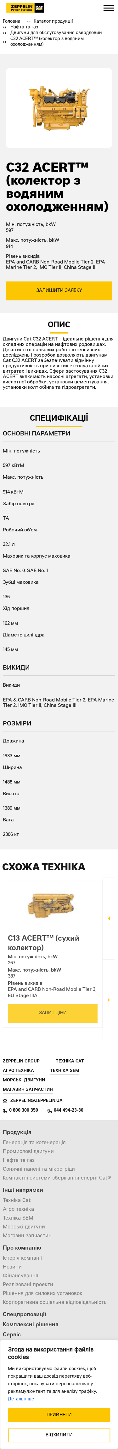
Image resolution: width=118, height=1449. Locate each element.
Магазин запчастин (28, 1090)
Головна (11, 22)
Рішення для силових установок (42, 1293)
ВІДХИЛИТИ (59, 1435)
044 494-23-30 (68, 1111)
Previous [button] (109, 918)
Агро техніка (18, 1071)
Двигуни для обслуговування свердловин (56, 33)
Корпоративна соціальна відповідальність (55, 1302)
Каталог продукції (53, 22)
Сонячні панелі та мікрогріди (39, 1169)
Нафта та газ (24, 27)
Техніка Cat (70, 1062)
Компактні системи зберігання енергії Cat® (57, 1178)
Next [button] (109, 1000)
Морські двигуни (24, 1081)
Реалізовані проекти (28, 1284)
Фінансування (20, 1276)
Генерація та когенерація (34, 1142)
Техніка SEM (64, 1071)
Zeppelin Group (21, 1062)
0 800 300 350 (23, 1111)
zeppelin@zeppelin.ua (36, 1101)
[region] (59, 1394)
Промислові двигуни (28, 1151)
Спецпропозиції (24, 1315)
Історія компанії (22, 1258)
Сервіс (12, 1335)
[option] (53, 951)
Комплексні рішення (31, 1325)
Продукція (17, 1133)
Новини (12, 1267)
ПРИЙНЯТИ (59, 1415)
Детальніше (21, 1399)
